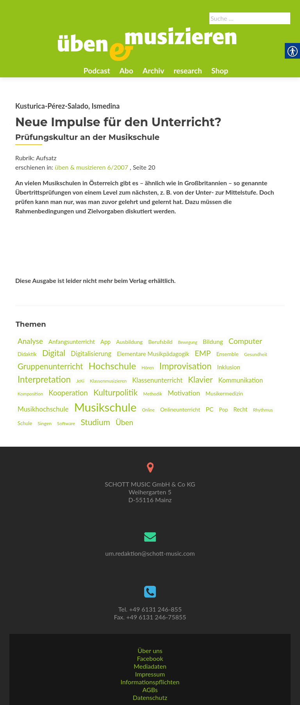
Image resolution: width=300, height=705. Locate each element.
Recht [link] (241, 409)
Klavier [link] (200, 379)
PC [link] (210, 409)
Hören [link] (147, 367)
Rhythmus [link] (263, 409)
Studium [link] (95, 422)
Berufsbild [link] (160, 341)
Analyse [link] (30, 340)
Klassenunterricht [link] (157, 380)
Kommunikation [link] (240, 380)
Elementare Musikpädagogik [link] (153, 353)
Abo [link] (126, 70)
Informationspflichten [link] (150, 681)
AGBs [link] (149, 689)
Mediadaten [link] (150, 666)
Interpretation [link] (44, 379)
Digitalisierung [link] (91, 354)
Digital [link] (53, 353)
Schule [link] (25, 423)
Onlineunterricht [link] (180, 409)
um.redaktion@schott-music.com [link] (150, 553)
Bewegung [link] (187, 342)
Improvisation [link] (185, 366)
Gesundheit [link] (255, 354)
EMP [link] (203, 353)
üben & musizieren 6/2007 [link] (91, 167)
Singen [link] (45, 423)
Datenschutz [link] (150, 697)
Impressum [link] (150, 674)
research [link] (187, 70)
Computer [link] (245, 340)
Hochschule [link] (112, 365)
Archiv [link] (153, 70)
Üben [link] (124, 422)
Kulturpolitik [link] (115, 392)
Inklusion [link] (228, 366)
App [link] (105, 341)
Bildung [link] (213, 341)
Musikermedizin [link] (224, 393)
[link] (147, 43)
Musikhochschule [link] (43, 409)
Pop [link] (223, 409)
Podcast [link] (97, 70)
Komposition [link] (30, 394)
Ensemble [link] (227, 354)
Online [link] (148, 409)
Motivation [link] (184, 393)
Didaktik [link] (27, 354)
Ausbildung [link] (129, 341)
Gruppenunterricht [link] (50, 366)
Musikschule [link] (105, 407)
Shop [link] (219, 70)
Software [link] (66, 423)
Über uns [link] (150, 650)
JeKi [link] (80, 380)
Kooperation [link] (68, 392)
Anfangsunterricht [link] (71, 341)
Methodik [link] (152, 393)
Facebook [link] (150, 658)
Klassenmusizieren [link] (108, 381)
